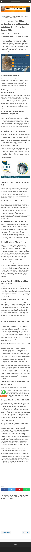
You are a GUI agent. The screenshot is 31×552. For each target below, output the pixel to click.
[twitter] (12, 489)
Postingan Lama (26, 532)
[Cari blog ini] (29, 1)
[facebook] (4, 489)
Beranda (15, 544)
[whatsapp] (26, 489)
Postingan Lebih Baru (6, 532)
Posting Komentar (17, 33)
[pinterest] (19, 489)
